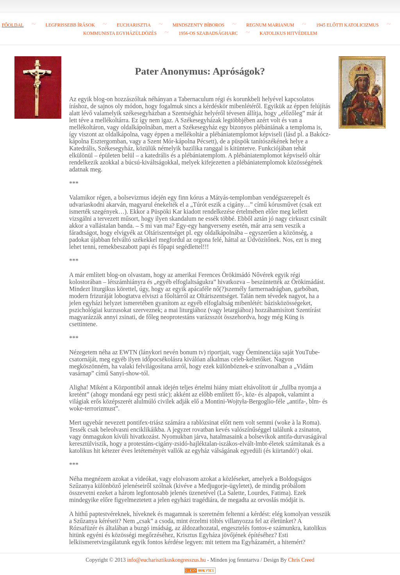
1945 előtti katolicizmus (347, 25)
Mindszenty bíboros (199, 25)
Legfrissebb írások (70, 25)
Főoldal (13, 25)
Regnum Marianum (270, 25)
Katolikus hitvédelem (288, 33)
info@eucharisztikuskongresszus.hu (166, 560)
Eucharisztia (134, 25)
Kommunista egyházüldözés (120, 33)
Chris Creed (301, 560)
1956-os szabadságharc (208, 33)
